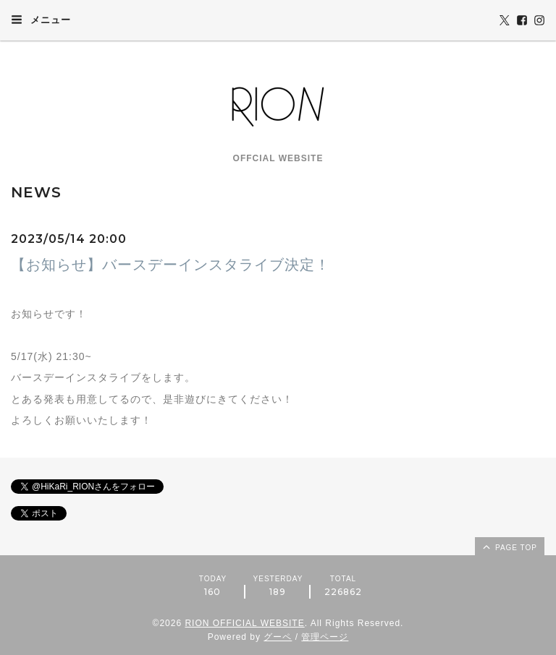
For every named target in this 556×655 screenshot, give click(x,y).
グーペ (278, 637)
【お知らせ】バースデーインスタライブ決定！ (170, 264)
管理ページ (324, 637)
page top (509, 546)
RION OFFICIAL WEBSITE (244, 623)
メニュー (41, 19)
